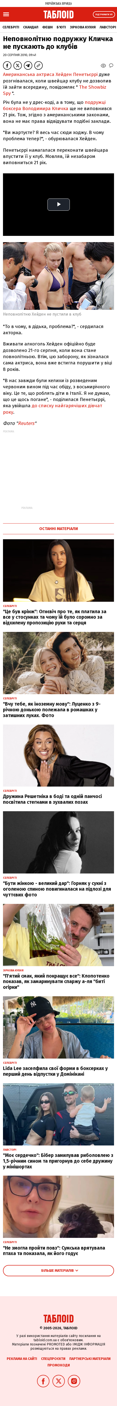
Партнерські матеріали (90, 1359)
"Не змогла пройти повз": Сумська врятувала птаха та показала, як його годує (54, 1251)
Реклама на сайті (22, 1359)
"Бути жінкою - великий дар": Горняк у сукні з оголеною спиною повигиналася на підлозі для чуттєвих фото (57, 889)
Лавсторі (108, 27)
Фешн (47, 27)
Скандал (30, 27)
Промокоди (58, 1365)
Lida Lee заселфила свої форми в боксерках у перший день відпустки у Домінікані (55, 1071)
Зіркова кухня (83, 27)
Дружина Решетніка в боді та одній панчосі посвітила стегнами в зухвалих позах (52, 799)
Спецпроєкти (53, 1359)
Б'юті (61, 27)
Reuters (26, 423)
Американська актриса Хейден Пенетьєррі (50, 74)
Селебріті (10, 27)
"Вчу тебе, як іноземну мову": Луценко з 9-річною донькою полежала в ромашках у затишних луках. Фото (52, 709)
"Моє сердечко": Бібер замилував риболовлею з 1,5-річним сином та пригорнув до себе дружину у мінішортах (58, 1161)
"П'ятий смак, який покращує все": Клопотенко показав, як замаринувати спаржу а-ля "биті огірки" (56, 981)
